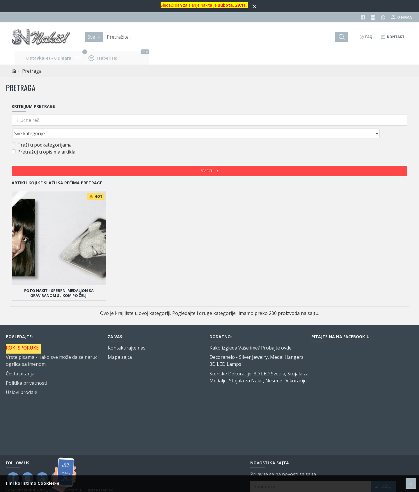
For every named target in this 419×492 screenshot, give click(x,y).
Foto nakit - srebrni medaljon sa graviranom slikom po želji (59, 280)
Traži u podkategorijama (42, 132)
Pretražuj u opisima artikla (43, 139)
